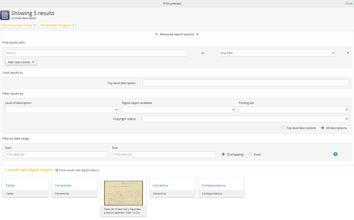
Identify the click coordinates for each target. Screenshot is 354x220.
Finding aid (246, 103)
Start (8, 148)
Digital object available (137, 103)
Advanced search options (177, 34)
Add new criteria (21, 62)
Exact (255, 154)
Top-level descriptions (298, 128)
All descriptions (334, 128)
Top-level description (122, 83)
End (115, 148)
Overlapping (233, 154)
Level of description (18, 103)
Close (349, 3)
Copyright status (124, 119)
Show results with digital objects (77, 170)
